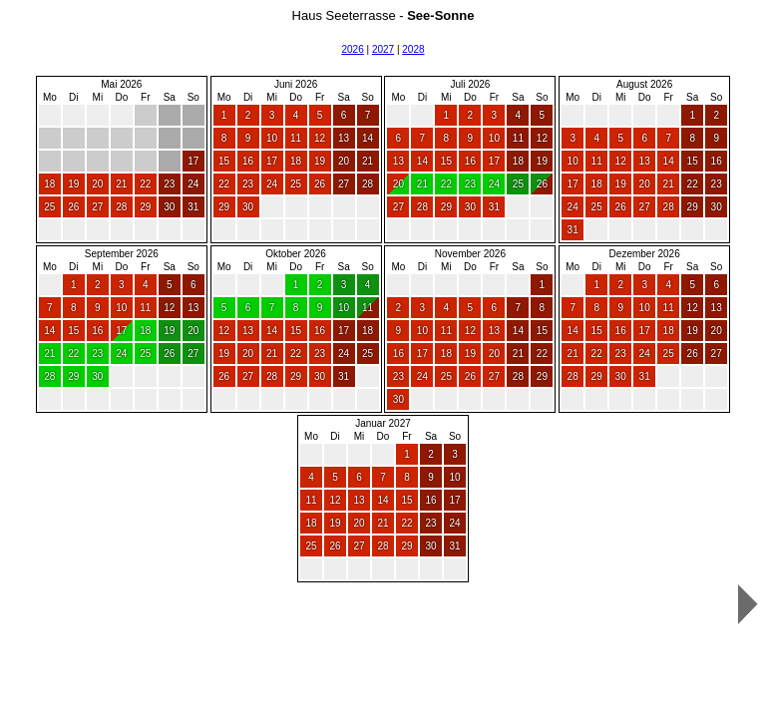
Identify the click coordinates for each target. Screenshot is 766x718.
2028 (413, 49)
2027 (383, 49)
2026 (352, 49)
